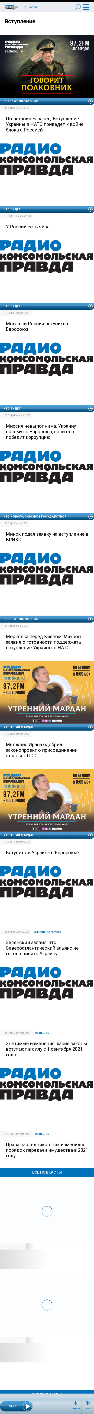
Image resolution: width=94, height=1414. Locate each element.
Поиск (78, 7)
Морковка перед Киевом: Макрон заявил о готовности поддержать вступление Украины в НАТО (43, 642)
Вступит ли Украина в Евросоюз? (43, 852)
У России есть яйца (27, 227)
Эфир (88, 1409)
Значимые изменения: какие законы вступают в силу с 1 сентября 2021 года (46, 1049)
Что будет (12, 209)
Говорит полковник (20, 101)
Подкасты (75, 1409)
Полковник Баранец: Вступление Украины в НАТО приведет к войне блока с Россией (45, 124)
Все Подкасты (47, 1172)
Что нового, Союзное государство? (34, 516)
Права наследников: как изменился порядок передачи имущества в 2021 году (47, 1150)
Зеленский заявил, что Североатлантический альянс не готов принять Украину (42, 948)
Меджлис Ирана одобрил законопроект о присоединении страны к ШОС (42, 750)
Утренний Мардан (19, 727)
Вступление (20, 21)
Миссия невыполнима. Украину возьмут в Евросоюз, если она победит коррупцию (41, 431)
